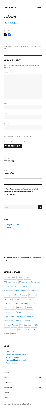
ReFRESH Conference (14, 357)
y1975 (13, 333)
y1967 (36, 325)
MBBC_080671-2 (11, 23)
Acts (17, 286)
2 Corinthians (34, 282)
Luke (6, 308)
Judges (32, 303)
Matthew (21, 308)
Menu (39, 7)
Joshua (24, 303)
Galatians (23, 295)
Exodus (7, 295)
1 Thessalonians (10, 282)
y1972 (27, 329)
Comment (8, 72)
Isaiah (24, 299)
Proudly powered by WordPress (22, 404)
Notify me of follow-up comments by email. (18, 136)
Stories (6, 393)
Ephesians (33, 291)
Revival (18, 321)
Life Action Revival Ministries (17, 354)
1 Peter (27, 278)
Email (7, 113)
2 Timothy (8, 286)
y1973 (33, 329)
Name (7, 103)
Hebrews (8, 299)
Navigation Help (12, 225)
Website (7, 123)
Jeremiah (8, 303)
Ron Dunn (10, 7)
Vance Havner (11, 363)
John (16, 303)
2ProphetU (10, 351)
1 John (19, 278)
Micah (29, 308)
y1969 (6, 329)
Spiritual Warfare (11, 325)
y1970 (13, 329)
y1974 (6, 333)
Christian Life (26, 286)
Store (6, 398)
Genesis (32, 295)
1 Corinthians (9, 278)
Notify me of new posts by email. (14, 142)
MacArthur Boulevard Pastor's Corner (27, 46)
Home (6, 373)
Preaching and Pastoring (14, 316)
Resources (8, 388)
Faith (15, 295)
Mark (13, 308)
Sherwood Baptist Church (16, 360)
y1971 (5, 48)
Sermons (7, 383)
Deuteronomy (21, 291)
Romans (27, 321)
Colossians (8, 291)
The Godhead (25, 325)
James (31, 299)
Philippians (8, 312)
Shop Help (10, 228)
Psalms (30, 316)
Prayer (18, 312)
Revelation (8, 321)
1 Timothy (23, 282)
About (6, 378)
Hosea (16, 299)
